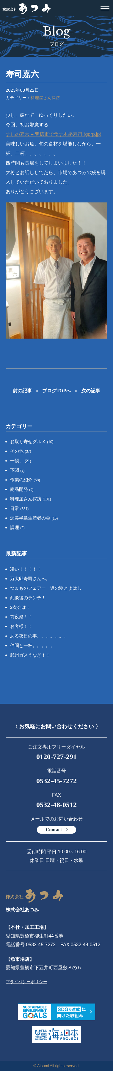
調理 (17, 527)
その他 (20, 451)
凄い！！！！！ (25, 568)
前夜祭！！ (21, 616)
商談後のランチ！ (28, 597)
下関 (17, 470)
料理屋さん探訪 (45, 97)
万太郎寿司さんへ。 (30, 578)
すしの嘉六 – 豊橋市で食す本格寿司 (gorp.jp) (53, 134)
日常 (19, 508)
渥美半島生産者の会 (34, 517)
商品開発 (22, 489)
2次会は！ (20, 607)
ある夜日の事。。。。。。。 (39, 635)
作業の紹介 (25, 479)
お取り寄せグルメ (32, 441)
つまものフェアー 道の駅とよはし (45, 588)
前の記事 (22, 390)
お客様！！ (21, 626)
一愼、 (20, 460)
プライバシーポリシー (26, 981)
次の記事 (90, 390)
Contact (54, 829)
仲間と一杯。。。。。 (32, 645)
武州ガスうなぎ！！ (30, 654)
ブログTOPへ (56, 390)
